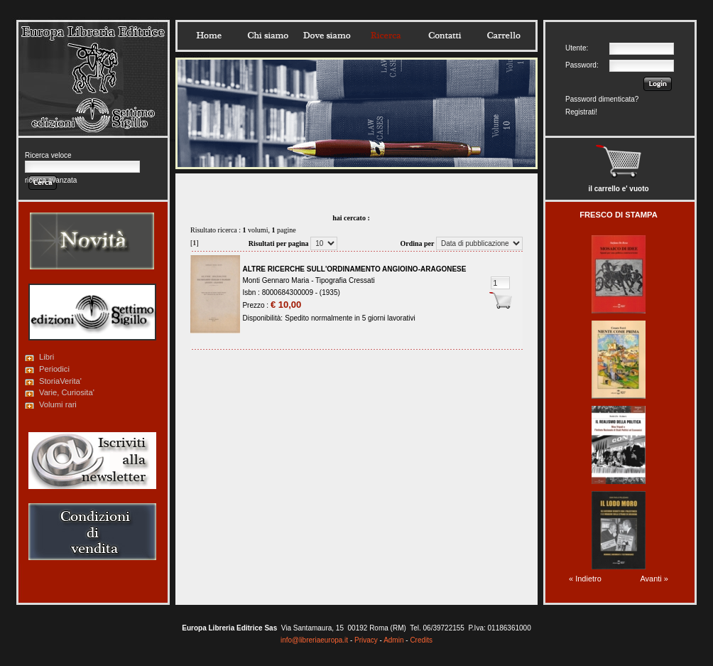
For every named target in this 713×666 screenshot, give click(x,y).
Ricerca (385, 35)
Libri (46, 357)
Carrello (503, 35)
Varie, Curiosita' (66, 392)
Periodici (54, 369)
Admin (393, 640)
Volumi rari (58, 404)
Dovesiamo (327, 35)
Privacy (366, 640)
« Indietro (585, 578)
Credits (421, 640)
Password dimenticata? (601, 99)
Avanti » (654, 578)
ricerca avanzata (51, 180)
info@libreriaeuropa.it (314, 640)
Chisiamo (268, 35)
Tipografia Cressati (345, 280)
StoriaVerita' (60, 381)
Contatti (444, 35)
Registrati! (581, 112)
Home (209, 35)
